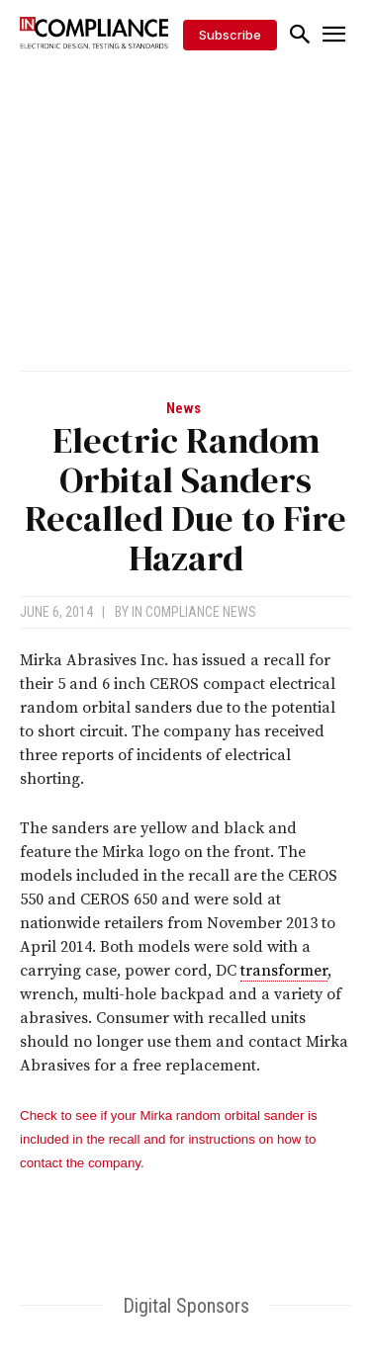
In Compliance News (194, 612)
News (183, 408)
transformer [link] (283, 971)
